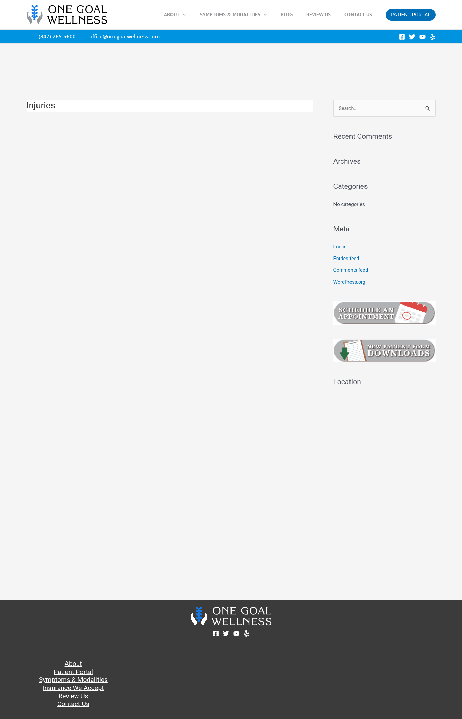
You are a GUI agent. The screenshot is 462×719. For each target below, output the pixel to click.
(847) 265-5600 (55, 36)
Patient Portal (73, 672)
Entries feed (346, 258)
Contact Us (360, 14)
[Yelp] (433, 37)
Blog (295, 14)
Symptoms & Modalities (73, 680)
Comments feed (351, 270)
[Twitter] (412, 37)
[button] (410, 15)
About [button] (187, 14)
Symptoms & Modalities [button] (242, 14)
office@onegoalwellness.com (123, 36)
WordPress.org (350, 282)
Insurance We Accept (73, 689)
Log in (340, 247)
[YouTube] (422, 37)
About (73, 663)
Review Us (323, 14)
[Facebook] (402, 37)
